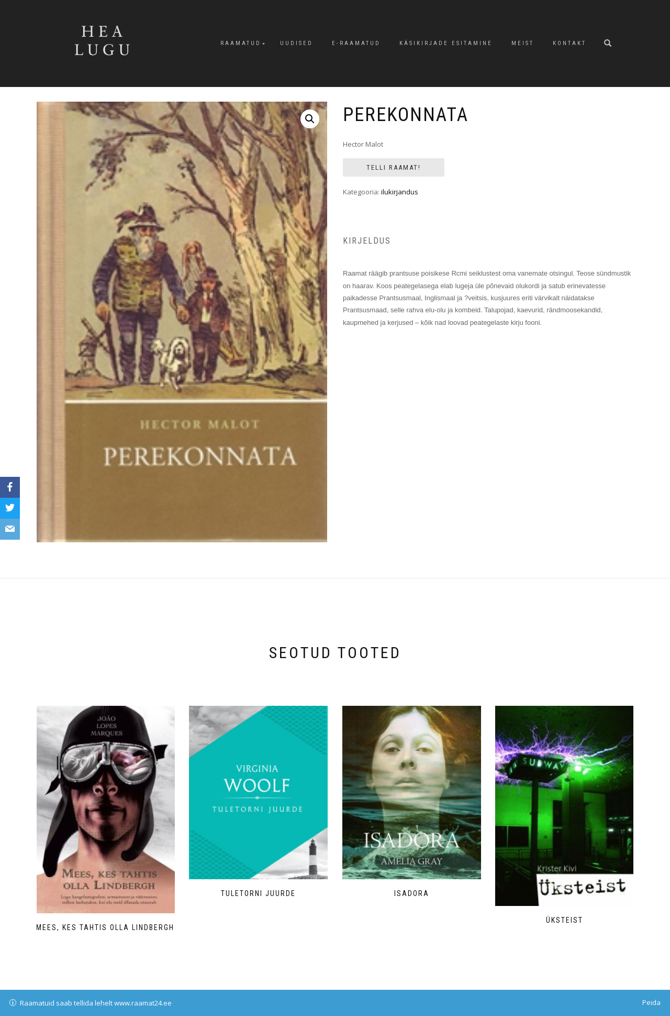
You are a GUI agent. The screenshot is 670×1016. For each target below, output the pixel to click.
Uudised (296, 43)
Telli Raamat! (393, 167)
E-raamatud (356, 43)
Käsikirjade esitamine (446, 43)
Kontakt (569, 43)
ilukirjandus (399, 191)
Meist (522, 43)
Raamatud (240, 43)
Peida (651, 1002)
